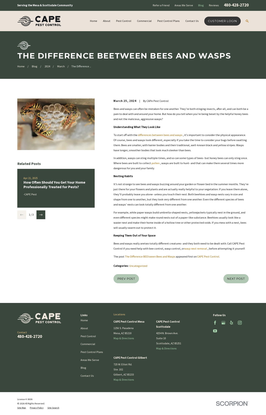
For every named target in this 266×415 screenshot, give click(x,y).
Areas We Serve (184, 5)
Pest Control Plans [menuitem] (168, 21)
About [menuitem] (106, 21)
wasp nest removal (195, 248)
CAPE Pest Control (208, 256)
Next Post (236, 278)
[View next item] (40, 214)
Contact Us (87, 376)
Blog (201, 5)
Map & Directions (123, 338)
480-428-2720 (236, 5)
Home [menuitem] (93, 21)
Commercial (88, 344)
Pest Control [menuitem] (123, 21)
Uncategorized (138, 266)
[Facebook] (215, 323)
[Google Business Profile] (223, 323)
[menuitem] (21, 408)
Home (84, 320)
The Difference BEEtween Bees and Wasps (150, 256)
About (84, 328)
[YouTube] (215, 331)
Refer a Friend (161, 5)
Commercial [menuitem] (144, 21)
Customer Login (222, 21)
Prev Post (126, 278)
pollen (155, 163)
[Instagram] (240, 323)
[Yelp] (231, 323)
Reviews (214, 5)
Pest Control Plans (92, 352)
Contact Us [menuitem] (192, 21)
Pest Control (88, 336)
